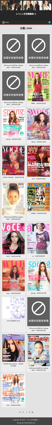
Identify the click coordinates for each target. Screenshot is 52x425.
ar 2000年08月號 (38, 256)
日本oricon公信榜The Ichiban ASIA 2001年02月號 (38, 66)
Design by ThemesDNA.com (26, 423)
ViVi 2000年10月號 (38, 179)
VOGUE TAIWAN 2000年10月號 (13, 177)
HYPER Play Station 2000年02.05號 (13, 365)
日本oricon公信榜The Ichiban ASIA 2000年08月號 (13, 218)
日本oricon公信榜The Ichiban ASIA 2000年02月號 (38, 369)
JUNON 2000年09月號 (38, 213)
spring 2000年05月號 (38, 293)
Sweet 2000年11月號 (38, 142)
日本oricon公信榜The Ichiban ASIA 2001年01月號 (13, 103)
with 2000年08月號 (13, 293)
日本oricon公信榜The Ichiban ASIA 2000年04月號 (38, 329)
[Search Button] (49, 22)
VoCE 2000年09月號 (13, 256)
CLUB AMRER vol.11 (13, 321)
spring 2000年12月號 (13, 139)
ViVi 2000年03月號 (13, 405)
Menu (7, 22)
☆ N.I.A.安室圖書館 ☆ (26, 14)
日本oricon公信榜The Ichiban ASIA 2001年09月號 (13, 66)
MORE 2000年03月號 (38, 103)
